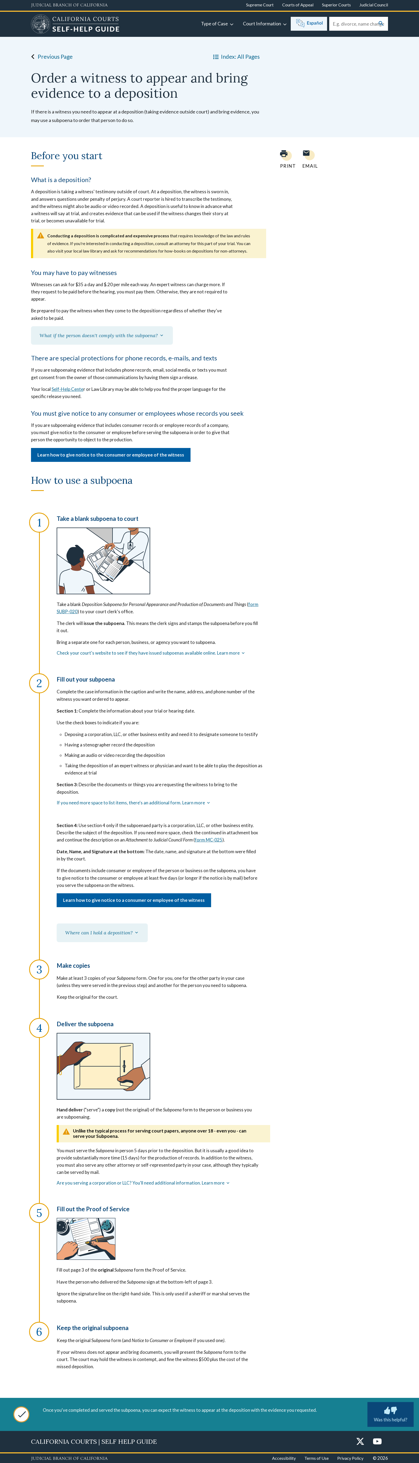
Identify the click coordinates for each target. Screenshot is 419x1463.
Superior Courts (336, 4)
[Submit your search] (381, 24)
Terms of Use (316, 1458)
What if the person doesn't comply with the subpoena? (102, 335)
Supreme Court (260, 4)
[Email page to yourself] (308, 159)
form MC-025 (208, 840)
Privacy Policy (350, 1458)
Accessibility (284, 1458)
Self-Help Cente (67, 389)
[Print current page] (285, 159)
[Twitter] (360, 1441)
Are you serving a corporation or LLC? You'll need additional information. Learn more (144, 1183)
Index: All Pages (235, 56)
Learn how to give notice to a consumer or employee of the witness (134, 900)
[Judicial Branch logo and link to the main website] (69, 5)
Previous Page (50, 56)
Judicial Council (373, 4)
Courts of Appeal (297, 4)
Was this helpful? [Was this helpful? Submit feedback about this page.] (390, 1413)
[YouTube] (377, 1441)
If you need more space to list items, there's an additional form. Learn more (134, 802)
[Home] (75, 25)
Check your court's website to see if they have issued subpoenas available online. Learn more (151, 653)
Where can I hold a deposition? (102, 933)
